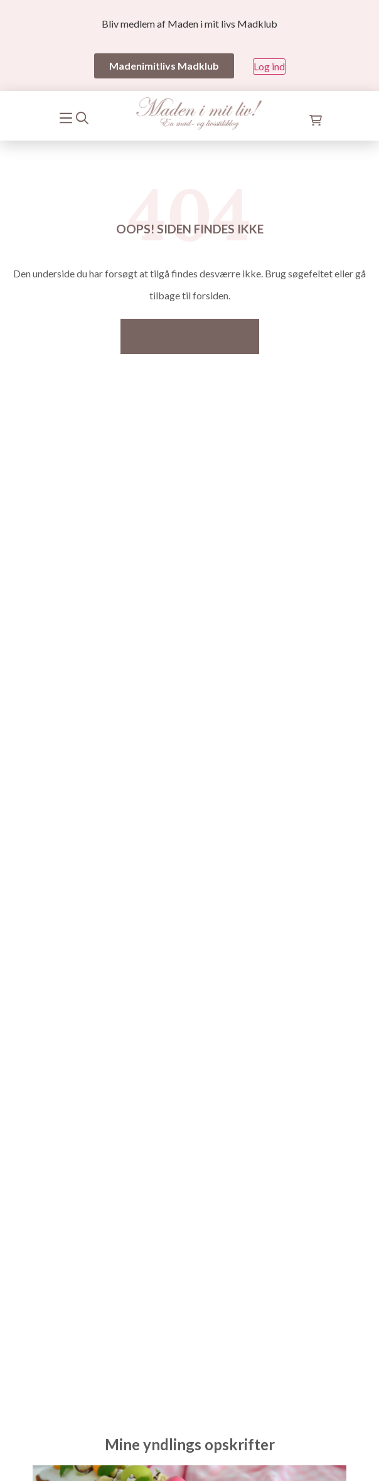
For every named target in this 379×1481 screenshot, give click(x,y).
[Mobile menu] (66, 117)
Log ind (269, 66)
